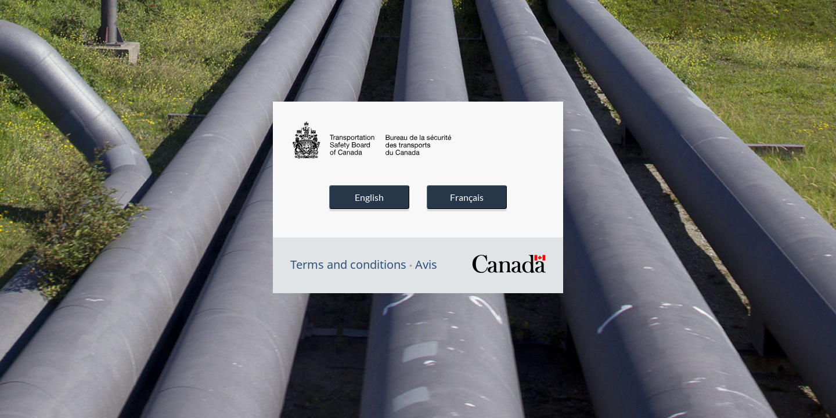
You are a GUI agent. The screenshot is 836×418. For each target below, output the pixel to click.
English (369, 197)
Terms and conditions (348, 264)
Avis (426, 264)
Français (467, 197)
